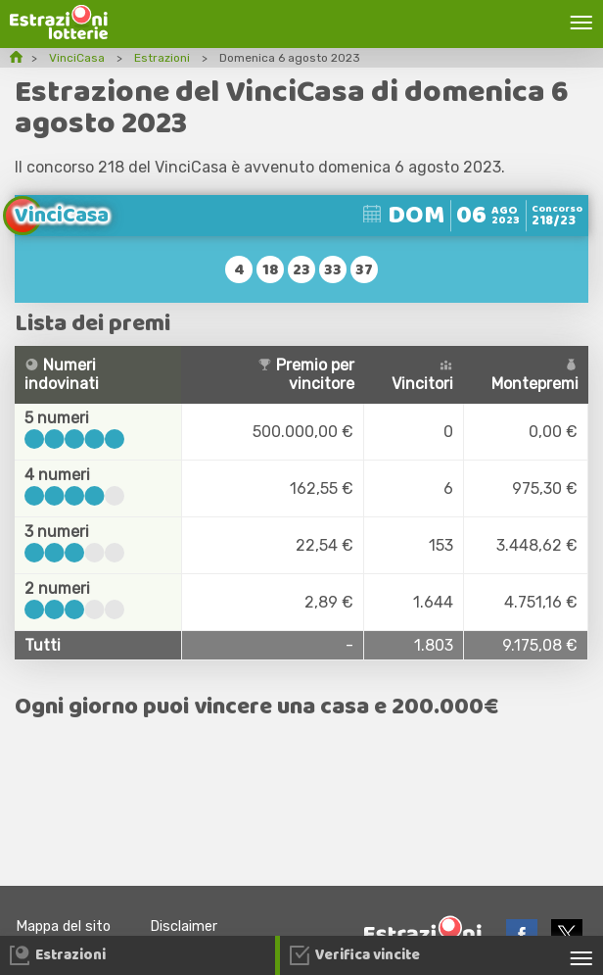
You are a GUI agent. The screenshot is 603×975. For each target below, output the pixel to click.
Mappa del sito (63, 926)
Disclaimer (183, 926)
